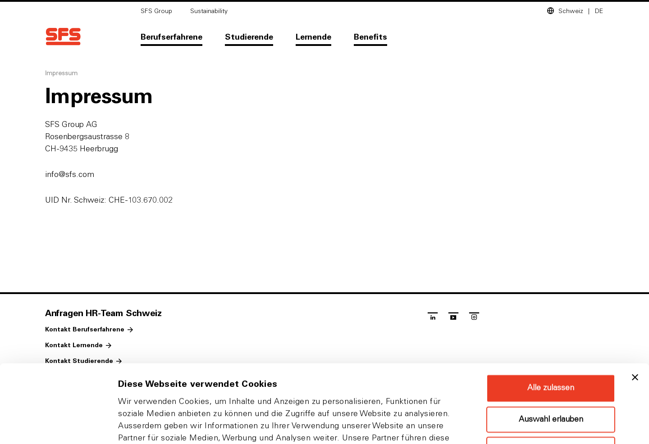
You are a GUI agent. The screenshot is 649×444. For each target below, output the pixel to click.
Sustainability (209, 11)
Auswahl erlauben (551, 347)
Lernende (313, 37)
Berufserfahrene (171, 37)
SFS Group (156, 11)
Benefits (370, 37)
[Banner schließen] (635, 304)
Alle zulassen (550, 315)
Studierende (249, 37)
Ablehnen (551, 377)
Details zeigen (479, 426)
